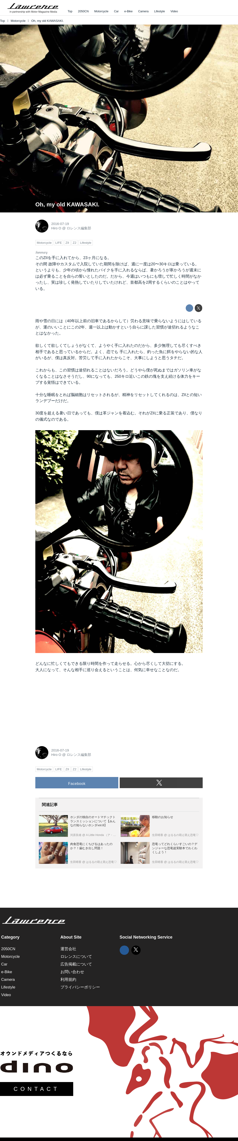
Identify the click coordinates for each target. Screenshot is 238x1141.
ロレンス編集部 (79, 228)
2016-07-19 (60, 224)
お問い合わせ (72, 972)
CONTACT (36, 1089)
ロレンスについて (76, 956)
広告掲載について (76, 964)
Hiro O (56, 228)
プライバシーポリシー (80, 987)
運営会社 (68, 949)
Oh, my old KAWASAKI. (67, 204)
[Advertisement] (70, 708)
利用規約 (68, 979)
